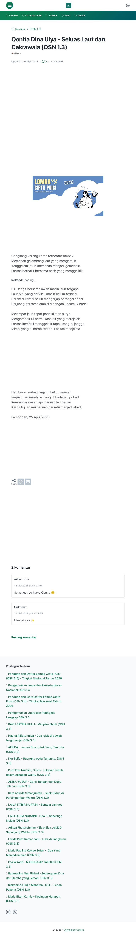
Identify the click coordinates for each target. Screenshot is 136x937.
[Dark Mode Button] (128, 5)
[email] (28, 482)
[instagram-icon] (8, 912)
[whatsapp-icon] (15, 912)
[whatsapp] (21, 482)
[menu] (9, 5)
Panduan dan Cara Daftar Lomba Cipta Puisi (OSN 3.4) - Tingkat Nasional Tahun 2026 (33, 701)
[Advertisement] (68, 93)
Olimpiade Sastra (74, 929)
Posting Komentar (23, 637)
